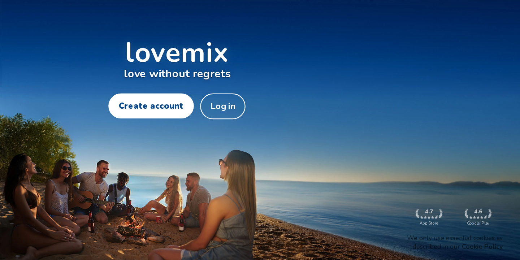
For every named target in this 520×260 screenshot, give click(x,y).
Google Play (477, 217)
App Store (428, 217)
